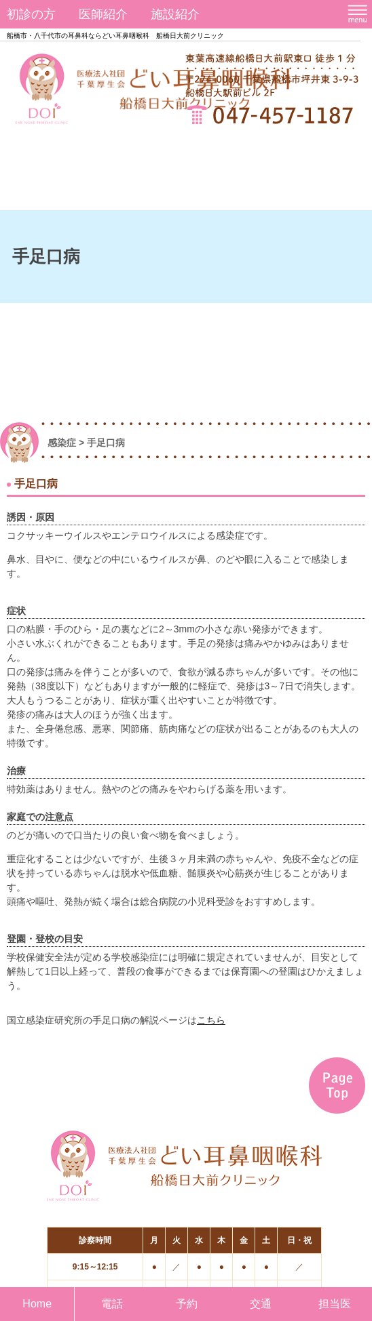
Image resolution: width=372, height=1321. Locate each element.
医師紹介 (103, 14)
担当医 (334, 1303)
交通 (261, 1303)
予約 (187, 1303)
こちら (211, 1020)
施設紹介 (175, 14)
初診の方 (31, 14)
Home (37, 1303)
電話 (112, 1303)
